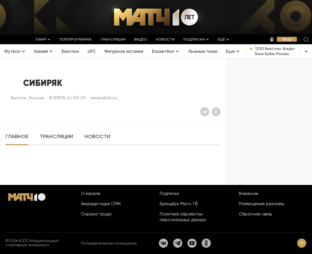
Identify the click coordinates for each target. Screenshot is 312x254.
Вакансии (248, 193)
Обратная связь (255, 214)
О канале (91, 193)
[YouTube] (192, 243)
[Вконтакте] (204, 111)
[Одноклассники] (216, 111)
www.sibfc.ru (103, 97)
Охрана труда (96, 214)
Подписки (169, 193)
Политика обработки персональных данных (183, 216)
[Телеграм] (177, 243)
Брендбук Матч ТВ (179, 203)
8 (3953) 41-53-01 (67, 97)
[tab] (17, 136)
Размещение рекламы (261, 203)
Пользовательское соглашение (109, 243)
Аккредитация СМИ (101, 203)
